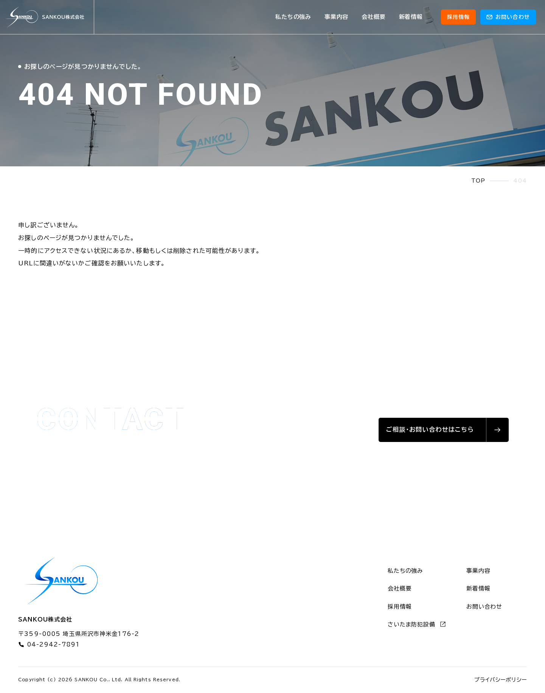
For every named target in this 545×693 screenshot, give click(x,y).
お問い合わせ (484, 606)
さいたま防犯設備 (417, 624)
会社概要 (373, 17)
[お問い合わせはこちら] (444, 430)
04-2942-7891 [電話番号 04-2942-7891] (49, 645)
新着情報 (411, 17)
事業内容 (336, 17)
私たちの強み (293, 17)
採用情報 (458, 17)
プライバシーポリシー (500, 679)
